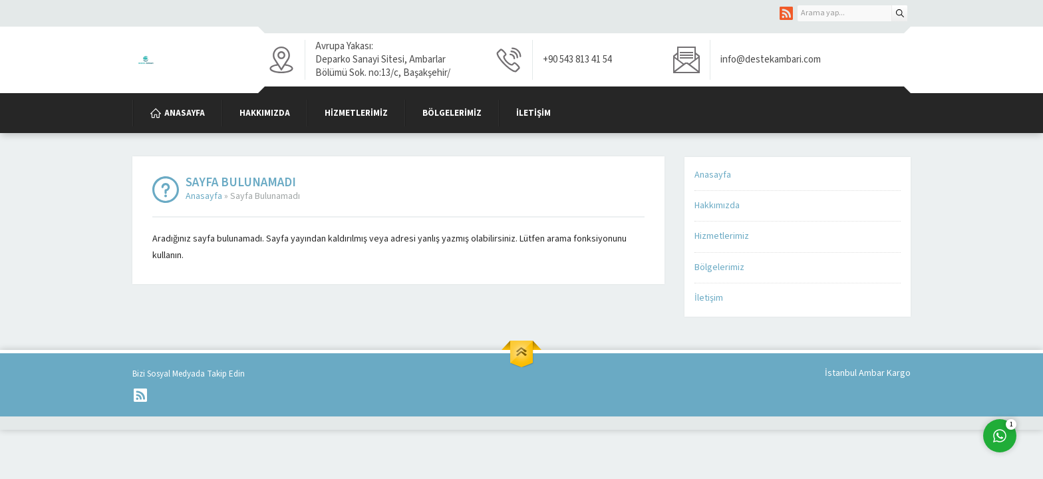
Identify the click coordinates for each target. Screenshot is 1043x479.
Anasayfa (204, 196)
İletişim (708, 298)
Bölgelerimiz (719, 267)
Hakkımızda (717, 205)
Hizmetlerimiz (721, 236)
